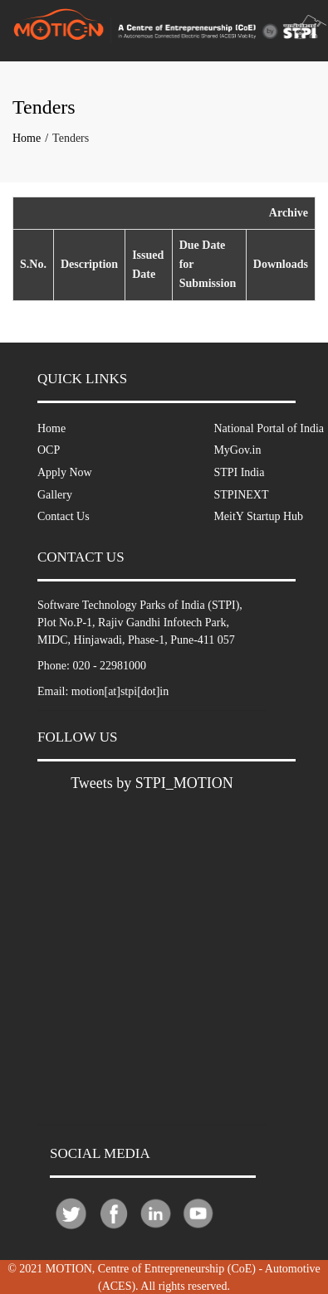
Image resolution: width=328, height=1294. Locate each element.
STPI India (238, 472)
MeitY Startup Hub (258, 516)
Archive (288, 213)
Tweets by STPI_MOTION (152, 783)
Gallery (54, 495)
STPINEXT (240, 495)
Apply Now (64, 472)
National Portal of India (268, 428)
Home (26, 138)
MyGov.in (237, 450)
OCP (48, 450)
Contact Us (63, 516)
